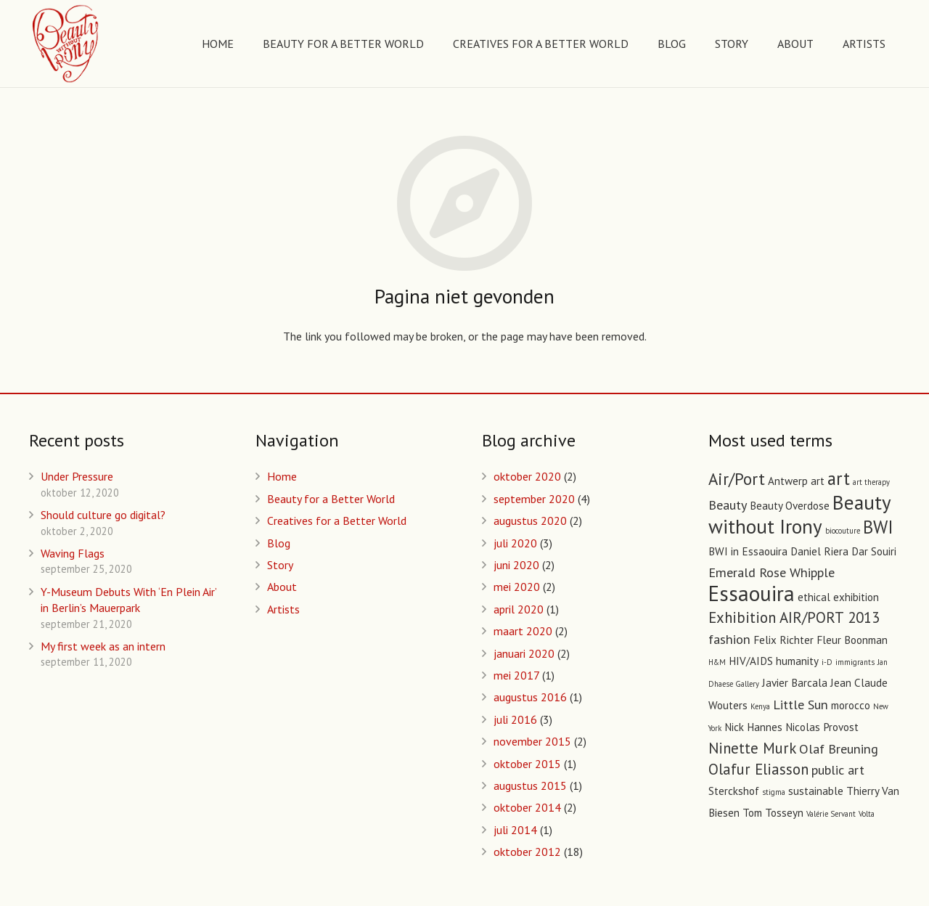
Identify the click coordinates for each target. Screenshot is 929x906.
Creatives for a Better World (336, 520)
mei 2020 (517, 586)
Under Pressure (77, 476)
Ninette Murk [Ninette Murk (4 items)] (752, 748)
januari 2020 (524, 653)
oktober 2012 (527, 851)
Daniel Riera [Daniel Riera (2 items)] (819, 551)
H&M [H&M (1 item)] (717, 662)
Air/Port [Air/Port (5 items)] (736, 478)
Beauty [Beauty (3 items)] (727, 504)
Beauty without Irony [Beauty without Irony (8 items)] (799, 514)
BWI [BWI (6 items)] (878, 527)
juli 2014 (515, 830)
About (282, 586)
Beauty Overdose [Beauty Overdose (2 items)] (790, 506)
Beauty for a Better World (331, 498)
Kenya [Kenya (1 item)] (760, 706)
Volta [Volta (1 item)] (867, 814)
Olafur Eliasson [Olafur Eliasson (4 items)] (758, 769)
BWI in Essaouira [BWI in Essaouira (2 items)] (747, 551)
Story (280, 565)
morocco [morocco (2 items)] (850, 705)
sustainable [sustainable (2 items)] (815, 791)
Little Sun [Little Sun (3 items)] (800, 704)
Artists (283, 609)
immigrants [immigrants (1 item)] (855, 662)
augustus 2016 (530, 697)
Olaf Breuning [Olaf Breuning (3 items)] (838, 748)
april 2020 (519, 609)
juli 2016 (515, 719)
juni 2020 (516, 565)
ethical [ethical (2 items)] (814, 597)
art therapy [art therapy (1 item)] (871, 482)
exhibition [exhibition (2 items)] (856, 597)
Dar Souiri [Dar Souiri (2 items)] (873, 551)
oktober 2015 (527, 763)
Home (282, 476)
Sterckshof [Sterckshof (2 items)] (733, 791)
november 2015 (532, 741)
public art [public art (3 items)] (837, 769)
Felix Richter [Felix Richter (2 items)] (783, 640)
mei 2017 (516, 675)
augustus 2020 (530, 520)
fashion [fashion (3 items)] (729, 639)
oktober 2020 (527, 476)
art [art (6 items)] (838, 478)
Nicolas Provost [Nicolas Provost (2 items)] (822, 727)
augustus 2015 (530, 785)
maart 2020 (523, 631)
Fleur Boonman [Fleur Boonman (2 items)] (852, 640)
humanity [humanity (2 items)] (797, 661)
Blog (278, 543)
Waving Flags (73, 553)
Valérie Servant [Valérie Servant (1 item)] (831, 814)
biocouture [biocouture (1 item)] (842, 531)
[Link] (66, 43)
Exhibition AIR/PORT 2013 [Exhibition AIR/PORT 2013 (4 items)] (794, 617)
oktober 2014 (527, 807)
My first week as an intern (103, 646)
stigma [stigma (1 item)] (773, 792)
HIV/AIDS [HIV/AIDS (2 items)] (751, 661)
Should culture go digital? (103, 514)
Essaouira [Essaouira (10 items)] (751, 593)
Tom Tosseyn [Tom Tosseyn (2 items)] (772, 813)
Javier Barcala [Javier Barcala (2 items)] (794, 683)
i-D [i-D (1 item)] (827, 662)
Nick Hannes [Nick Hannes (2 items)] (753, 727)
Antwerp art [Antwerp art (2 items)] (796, 481)
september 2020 (534, 498)
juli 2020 (515, 543)
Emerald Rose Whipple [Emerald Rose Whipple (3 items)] (771, 572)
